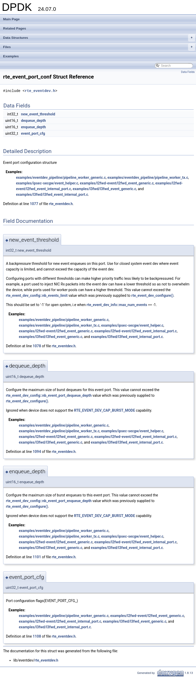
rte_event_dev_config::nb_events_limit (37, 295)
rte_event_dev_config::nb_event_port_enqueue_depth (49, 501)
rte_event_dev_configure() (152, 295)
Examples (11, 56)
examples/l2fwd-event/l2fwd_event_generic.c (117, 183)
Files (99, 47)
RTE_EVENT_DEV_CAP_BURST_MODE (104, 410)
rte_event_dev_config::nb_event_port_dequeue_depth (49, 395)
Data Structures (99, 37)
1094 (37, 452)
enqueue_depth (33, 127)
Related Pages (14, 28)
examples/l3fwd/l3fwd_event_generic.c (104, 189)
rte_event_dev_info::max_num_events (117, 305)
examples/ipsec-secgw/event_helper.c (47, 183)
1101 (37, 557)
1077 (34, 204)
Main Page (11, 19)
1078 (37, 346)
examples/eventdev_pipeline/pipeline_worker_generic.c (61, 177)
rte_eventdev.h (40, 90)
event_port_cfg (33, 133)
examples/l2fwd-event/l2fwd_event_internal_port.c (135, 331)
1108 (37, 636)
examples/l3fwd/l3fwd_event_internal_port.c (52, 194)
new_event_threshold (38, 114)
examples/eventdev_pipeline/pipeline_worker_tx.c (147, 177)
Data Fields (188, 72)
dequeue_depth (33, 121)
